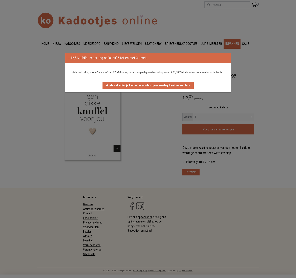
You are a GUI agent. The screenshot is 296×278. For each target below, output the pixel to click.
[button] (148, 85)
